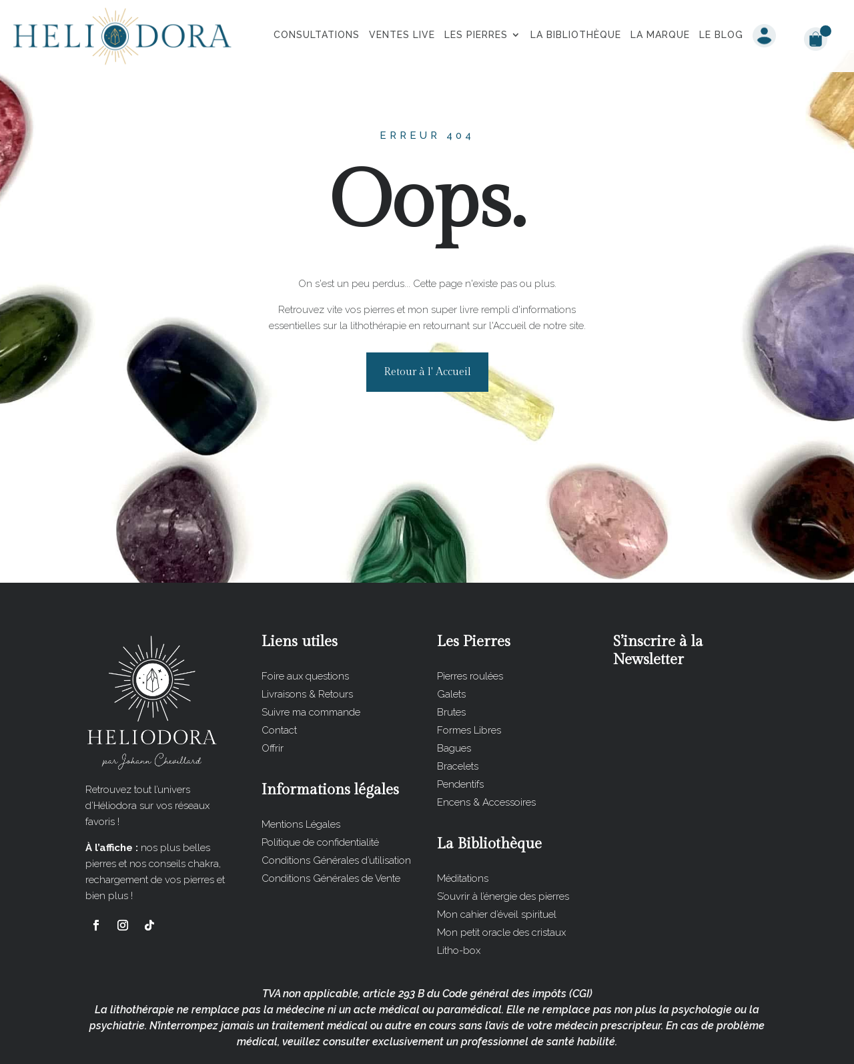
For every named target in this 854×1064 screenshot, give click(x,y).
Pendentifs (460, 734)
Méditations (462, 828)
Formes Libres (469, 680)
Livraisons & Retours (307, 644)
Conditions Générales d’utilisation (336, 810)
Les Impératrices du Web (517, 1043)
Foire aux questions (305, 626)
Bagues (454, 698)
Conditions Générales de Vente (331, 828)
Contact (279, 680)
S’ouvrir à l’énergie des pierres (503, 846)
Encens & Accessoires (486, 752)
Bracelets (457, 716)
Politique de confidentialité (320, 792)
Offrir (273, 698)
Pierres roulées (470, 626)
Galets (451, 644)
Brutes (451, 662)
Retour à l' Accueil (427, 322)
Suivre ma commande (311, 662)
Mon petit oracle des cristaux (501, 882)
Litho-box (458, 900)
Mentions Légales (301, 774)
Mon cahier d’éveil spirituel (496, 864)
